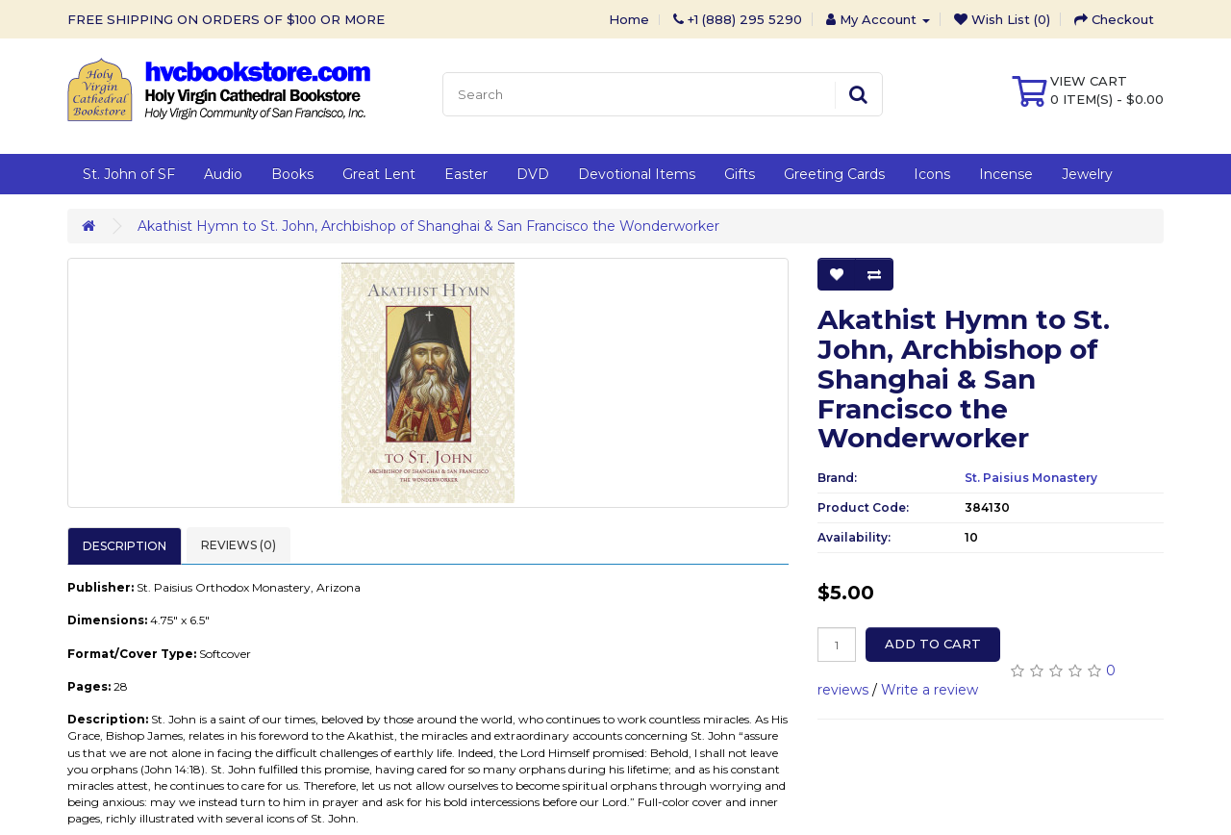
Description (124, 546)
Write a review (929, 689)
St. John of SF (129, 174)
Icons (932, 174)
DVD (532, 174)
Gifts (739, 174)
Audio (223, 174)
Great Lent (378, 174)
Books (292, 174)
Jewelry (1087, 174)
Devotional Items (636, 174)
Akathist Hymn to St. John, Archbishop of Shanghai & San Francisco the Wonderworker (428, 226)
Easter (466, 174)
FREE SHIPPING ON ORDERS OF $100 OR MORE (226, 19)
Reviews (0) (238, 545)
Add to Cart (933, 643)
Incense (1006, 174)
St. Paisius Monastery (1031, 477)
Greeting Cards (834, 174)
